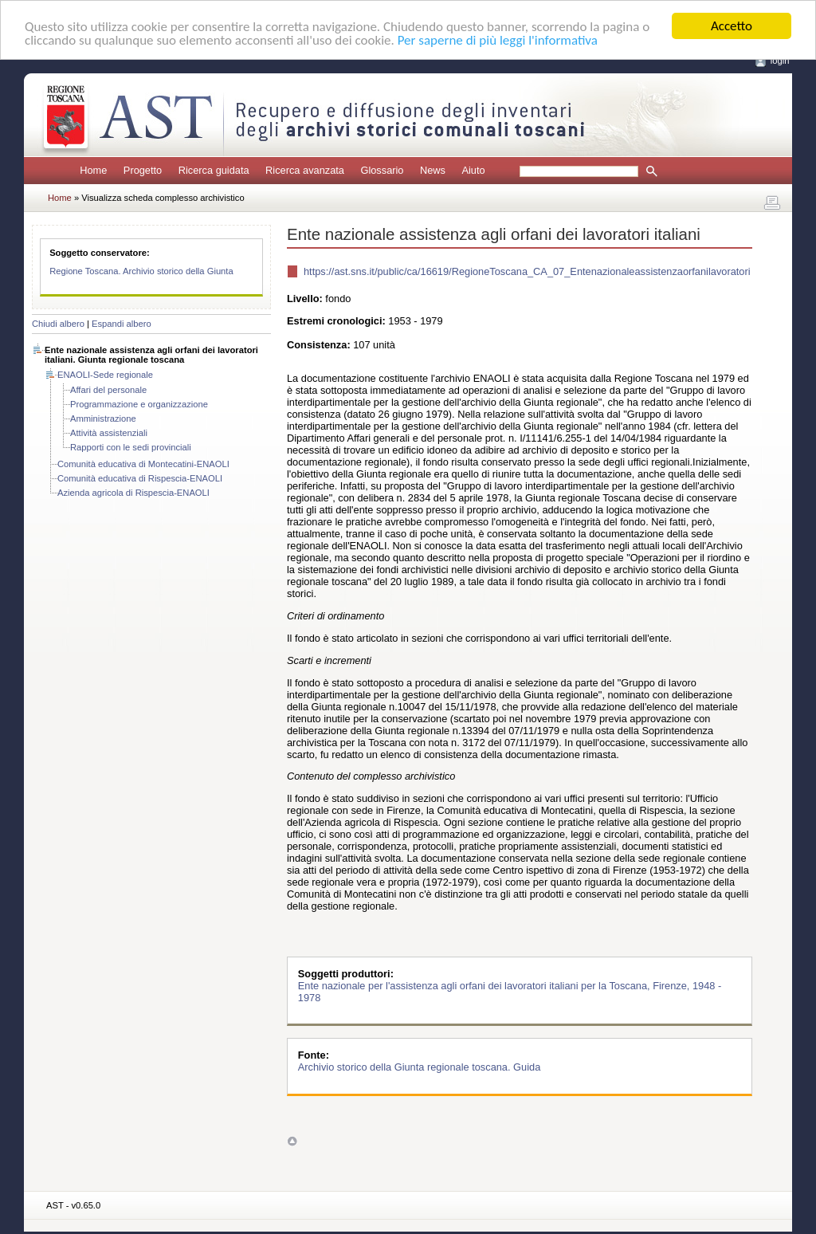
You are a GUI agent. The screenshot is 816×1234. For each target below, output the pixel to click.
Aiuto (472, 170)
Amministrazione (103, 418)
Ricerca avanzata (304, 170)
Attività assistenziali (108, 433)
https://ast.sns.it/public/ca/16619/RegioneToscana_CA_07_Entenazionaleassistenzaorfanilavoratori (527, 271)
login (780, 60)
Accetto (731, 26)
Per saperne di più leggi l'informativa (498, 39)
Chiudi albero (58, 323)
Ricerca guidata (213, 170)
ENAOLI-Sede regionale (105, 374)
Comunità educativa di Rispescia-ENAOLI (139, 478)
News (432, 170)
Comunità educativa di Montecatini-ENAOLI (143, 464)
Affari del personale (108, 390)
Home (93, 170)
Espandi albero (121, 323)
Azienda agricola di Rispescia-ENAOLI (133, 492)
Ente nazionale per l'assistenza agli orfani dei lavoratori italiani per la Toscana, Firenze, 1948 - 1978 (509, 992)
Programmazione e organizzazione (139, 404)
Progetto (143, 170)
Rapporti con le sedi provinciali (130, 447)
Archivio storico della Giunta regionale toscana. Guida (419, 1067)
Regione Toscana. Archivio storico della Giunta (141, 271)
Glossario (381, 170)
